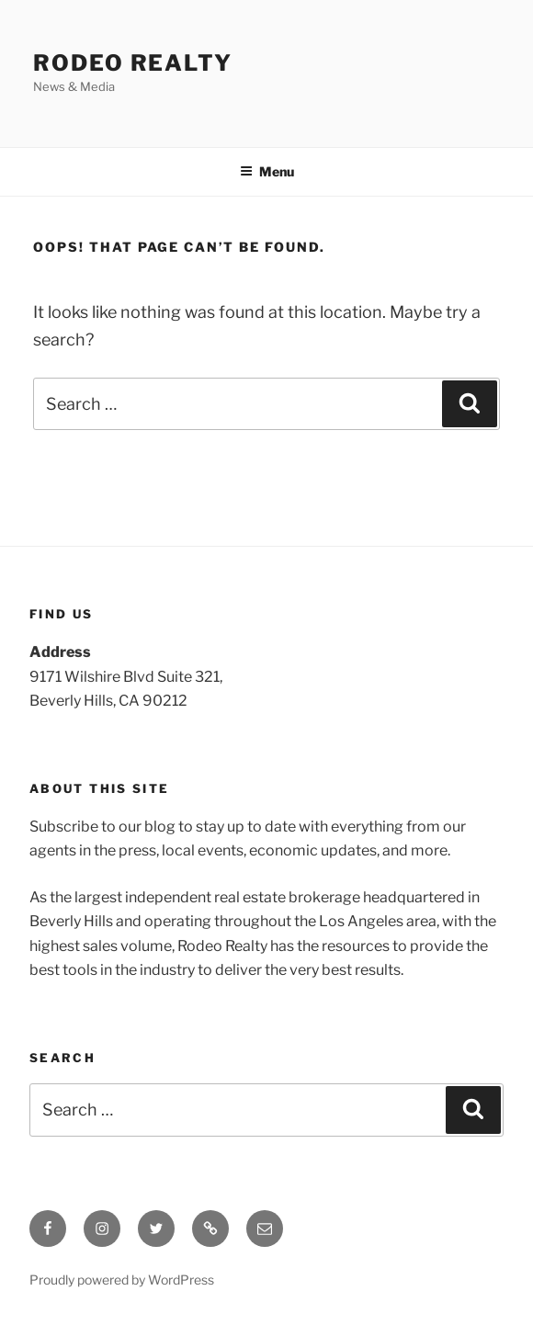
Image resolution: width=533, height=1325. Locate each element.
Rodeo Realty (132, 63)
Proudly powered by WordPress (121, 1279)
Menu (267, 171)
